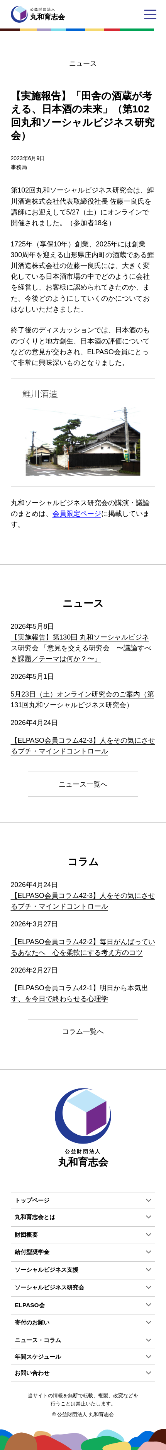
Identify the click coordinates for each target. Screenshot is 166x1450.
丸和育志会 (83, 1128)
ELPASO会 (29, 1305)
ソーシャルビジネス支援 (46, 1269)
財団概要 (26, 1234)
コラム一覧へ (83, 1031)
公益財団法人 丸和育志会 (85, 1414)
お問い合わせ (32, 1373)
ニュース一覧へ (83, 784)
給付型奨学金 (32, 1252)
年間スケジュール (38, 1356)
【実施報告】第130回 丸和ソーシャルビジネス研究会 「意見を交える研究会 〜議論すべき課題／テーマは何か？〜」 (81, 648)
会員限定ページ (77, 513)
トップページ (32, 1200)
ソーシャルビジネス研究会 (49, 1287)
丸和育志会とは (35, 1217)
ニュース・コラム (38, 1340)
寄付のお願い (32, 1322)
